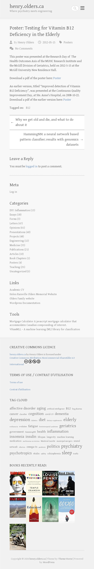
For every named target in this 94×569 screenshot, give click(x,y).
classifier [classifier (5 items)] (23, 414)
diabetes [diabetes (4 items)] (34, 421)
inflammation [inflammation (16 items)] (58, 431)
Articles (14, 254)
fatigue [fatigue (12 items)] (33, 426)
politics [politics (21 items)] (53, 446)
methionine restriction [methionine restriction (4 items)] (31, 441)
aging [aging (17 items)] (41, 408)
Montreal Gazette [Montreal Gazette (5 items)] (48, 441)
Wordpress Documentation (25, 303)
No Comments (24, 48)
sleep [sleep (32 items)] (67, 453)
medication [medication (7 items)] (15, 441)
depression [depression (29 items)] (20, 419)
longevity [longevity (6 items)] (51, 437)
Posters (68, 42)
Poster (57, 78)
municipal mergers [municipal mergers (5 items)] (64, 441)
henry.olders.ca (27, 6)
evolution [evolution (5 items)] (23, 426)
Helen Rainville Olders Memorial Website (33, 294)
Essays (13, 214)
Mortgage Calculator (21, 321)
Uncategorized (18, 271)
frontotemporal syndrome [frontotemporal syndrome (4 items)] (48, 427)
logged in (32, 166)
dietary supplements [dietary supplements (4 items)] (54, 421)
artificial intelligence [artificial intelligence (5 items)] (56, 409)
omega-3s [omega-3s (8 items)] (32, 447)
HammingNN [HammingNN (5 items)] (30, 432)
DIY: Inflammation (20, 210)
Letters (14, 223)
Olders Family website (22, 298)
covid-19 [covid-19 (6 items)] (49, 414)
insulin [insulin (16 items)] (31, 436)
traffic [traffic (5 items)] (75, 453)
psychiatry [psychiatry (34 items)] (71, 446)
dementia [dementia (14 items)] (62, 414)
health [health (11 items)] (41, 431)
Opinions (15, 227)
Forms (13, 219)
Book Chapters (18, 258)
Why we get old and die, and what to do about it (41, 122)
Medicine (15, 245)
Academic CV (17, 289)
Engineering (17, 240)
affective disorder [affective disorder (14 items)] (23, 408)
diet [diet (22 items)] (42, 419)
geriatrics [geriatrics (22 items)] (67, 426)
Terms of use (16, 382)
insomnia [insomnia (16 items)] (17, 436)
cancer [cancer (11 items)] (14, 414)
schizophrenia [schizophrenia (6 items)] (54, 453)
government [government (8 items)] (17, 431)
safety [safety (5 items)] (43, 453)
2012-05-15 (49, 42)
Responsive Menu (82, 8)
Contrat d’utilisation (20, 389)
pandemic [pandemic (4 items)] (42, 447)
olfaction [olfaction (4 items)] (22, 447)
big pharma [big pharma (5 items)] (77, 409)
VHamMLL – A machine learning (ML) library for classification (45, 329)
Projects (14, 236)
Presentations (17, 232)
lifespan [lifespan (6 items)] (41, 437)
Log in (13, 191)
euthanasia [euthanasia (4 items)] (14, 427)
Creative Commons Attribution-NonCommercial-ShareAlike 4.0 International (42, 361)
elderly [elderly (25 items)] (69, 419)
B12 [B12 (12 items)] (68, 408)
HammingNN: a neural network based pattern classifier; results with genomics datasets (52, 139)
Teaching (15, 267)
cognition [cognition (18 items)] (36, 413)
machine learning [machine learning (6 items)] (65, 437)
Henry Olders (26, 42)
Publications (17, 249)
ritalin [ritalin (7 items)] (36, 453)
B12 (28, 108)
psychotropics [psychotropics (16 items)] (21, 453)
